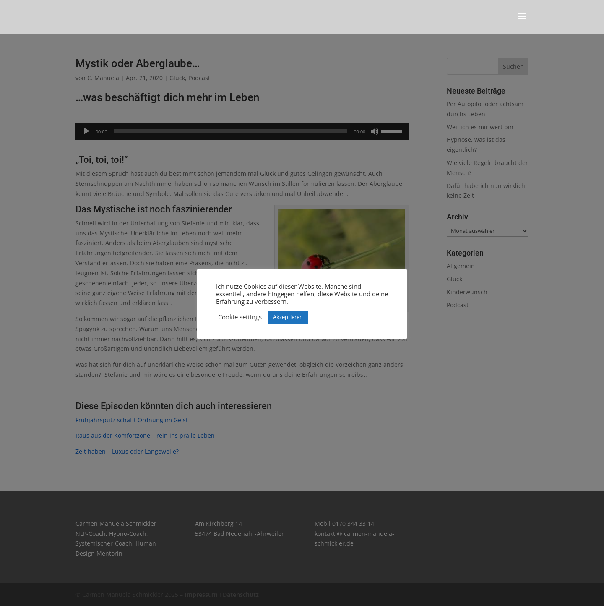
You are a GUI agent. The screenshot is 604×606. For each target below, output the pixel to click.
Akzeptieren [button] (288, 317)
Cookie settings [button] (240, 317)
